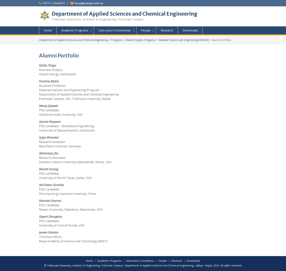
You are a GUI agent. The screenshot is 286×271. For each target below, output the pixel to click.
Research (167, 30)
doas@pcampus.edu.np (88, 3)
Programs (117, 40)
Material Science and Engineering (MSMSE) (184, 40)
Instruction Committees (114, 30)
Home (48, 30)
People (145, 30)
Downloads (190, 30)
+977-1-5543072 (53, 3)
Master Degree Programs (140, 40)
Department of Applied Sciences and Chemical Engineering (124, 14)
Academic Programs (74, 30)
